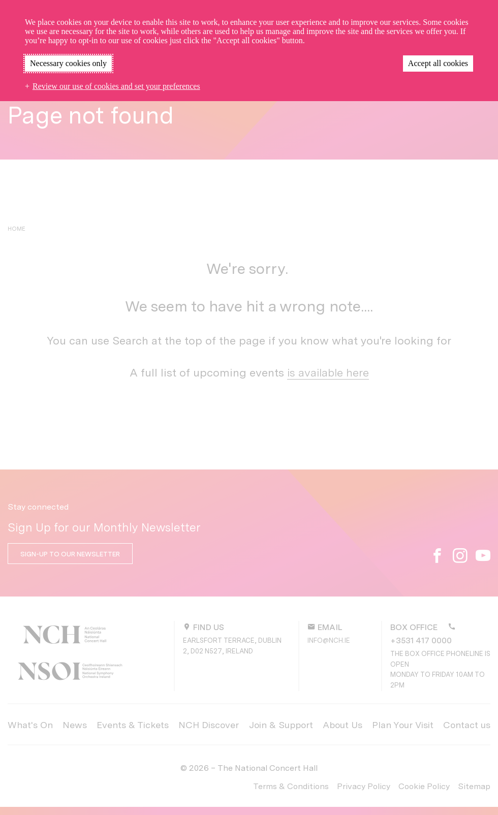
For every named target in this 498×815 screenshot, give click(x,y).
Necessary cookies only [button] (68, 63)
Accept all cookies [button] (438, 63)
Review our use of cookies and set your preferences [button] (116, 86)
